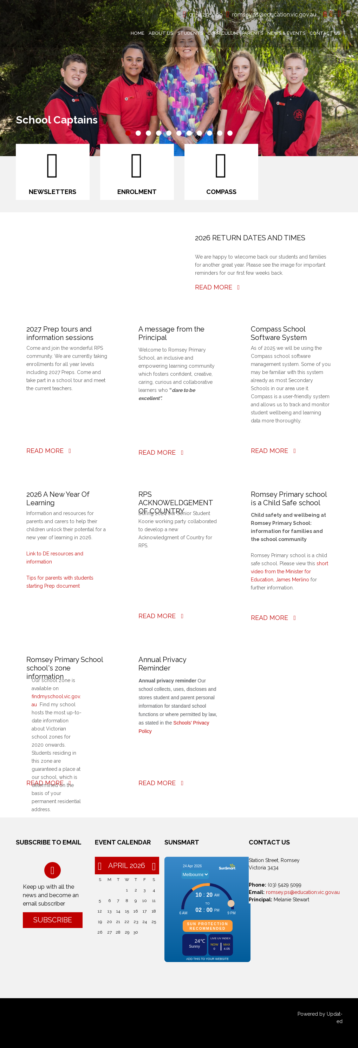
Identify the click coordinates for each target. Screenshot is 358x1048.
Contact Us (325, 33)
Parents (252, 33)
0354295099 (206, 14)
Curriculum (222, 33)
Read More (217, 287)
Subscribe (52, 920)
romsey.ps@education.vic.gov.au (274, 14)
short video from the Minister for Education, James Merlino (289, 571)
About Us (161, 33)
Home (137, 33)
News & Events (286, 33)
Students (190, 33)
